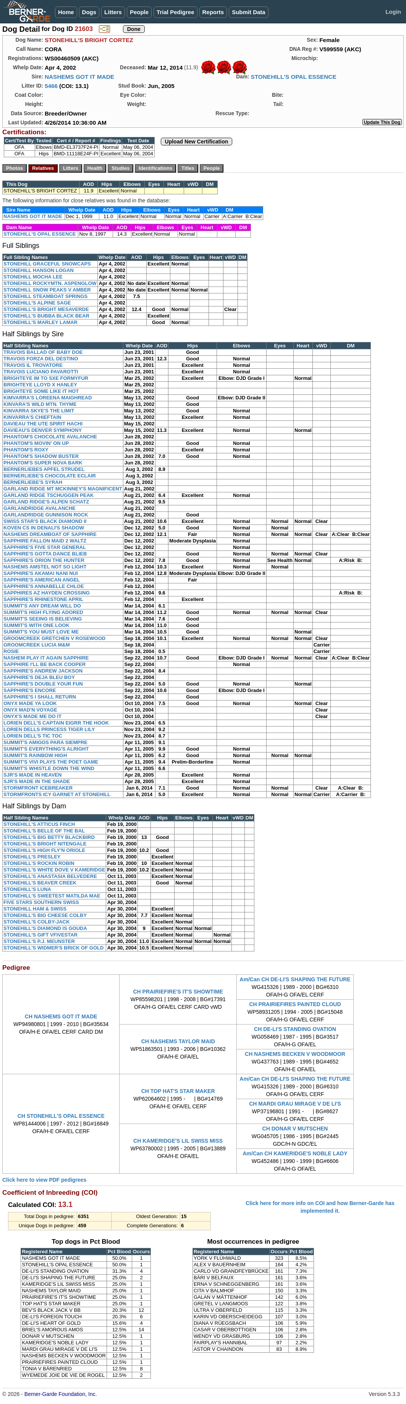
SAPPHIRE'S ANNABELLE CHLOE (43, 586)
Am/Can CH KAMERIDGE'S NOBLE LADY (295, 1153)
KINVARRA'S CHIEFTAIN (32, 417)
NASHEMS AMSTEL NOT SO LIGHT (44, 567)
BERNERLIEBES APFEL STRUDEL (43, 469)
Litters (113, 12)
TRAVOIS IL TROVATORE (33, 365)
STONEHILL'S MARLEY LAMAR (40, 322)
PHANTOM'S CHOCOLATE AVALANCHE (50, 437)
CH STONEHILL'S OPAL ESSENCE (61, 1116)
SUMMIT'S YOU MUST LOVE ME (41, 632)
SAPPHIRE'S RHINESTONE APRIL (43, 599)
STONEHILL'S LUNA (27, 889)
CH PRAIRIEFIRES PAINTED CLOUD (295, 1004)
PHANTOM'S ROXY (26, 450)
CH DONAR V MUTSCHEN (295, 1128)
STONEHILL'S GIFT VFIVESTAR (40, 935)
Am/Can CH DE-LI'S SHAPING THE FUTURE (294, 979)
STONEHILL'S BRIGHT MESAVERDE (46, 309)
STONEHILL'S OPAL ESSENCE (293, 76)
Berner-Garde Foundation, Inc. (60, 1394)
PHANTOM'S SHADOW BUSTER (41, 456)
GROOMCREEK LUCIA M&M (36, 645)
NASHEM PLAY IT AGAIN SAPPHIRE (46, 658)
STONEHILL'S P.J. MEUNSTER (39, 941)
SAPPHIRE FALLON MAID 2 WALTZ (44, 541)
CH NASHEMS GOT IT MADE (61, 1016)
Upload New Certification (196, 141)
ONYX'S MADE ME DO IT (32, 716)
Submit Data (248, 12)
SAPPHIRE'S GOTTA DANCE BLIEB (45, 554)
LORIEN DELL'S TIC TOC (32, 736)
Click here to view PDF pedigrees (44, 1180)
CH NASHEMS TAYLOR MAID (178, 1041)
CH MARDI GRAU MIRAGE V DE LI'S (295, 1104)
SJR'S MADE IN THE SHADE (36, 781)
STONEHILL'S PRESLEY (32, 857)
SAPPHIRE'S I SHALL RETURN (39, 697)
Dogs (89, 12)
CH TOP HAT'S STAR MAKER (178, 1091)
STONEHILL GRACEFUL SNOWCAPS (47, 264)
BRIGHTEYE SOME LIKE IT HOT (41, 391)
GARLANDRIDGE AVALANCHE (39, 508)
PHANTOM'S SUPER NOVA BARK (42, 463)
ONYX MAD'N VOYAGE (30, 710)
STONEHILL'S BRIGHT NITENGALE (44, 844)
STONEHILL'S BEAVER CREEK (39, 883)
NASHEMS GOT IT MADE (79, 76)
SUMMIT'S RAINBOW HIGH (35, 755)
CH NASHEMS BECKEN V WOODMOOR (295, 1054)
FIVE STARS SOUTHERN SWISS (41, 902)
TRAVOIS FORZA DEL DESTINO (40, 359)
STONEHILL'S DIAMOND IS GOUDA (45, 928)
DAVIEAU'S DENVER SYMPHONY (42, 430)
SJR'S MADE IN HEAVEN (32, 775)
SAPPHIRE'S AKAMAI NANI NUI (40, 573)
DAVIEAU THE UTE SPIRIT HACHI (42, 424)
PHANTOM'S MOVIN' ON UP (36, 443)
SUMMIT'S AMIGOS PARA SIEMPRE (45, 742)
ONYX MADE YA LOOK (30, 703)
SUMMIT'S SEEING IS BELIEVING (42, 619)
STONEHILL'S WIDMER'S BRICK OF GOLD (53, 948)
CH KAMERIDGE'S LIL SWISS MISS (178, 1141)
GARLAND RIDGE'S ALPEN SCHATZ (46, 502)
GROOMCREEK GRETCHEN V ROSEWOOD (54, 638)
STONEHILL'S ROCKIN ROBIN (38, 863)
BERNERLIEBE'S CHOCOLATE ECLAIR (49, 476)
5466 (51, 86)
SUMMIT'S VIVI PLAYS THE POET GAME (50, 762)
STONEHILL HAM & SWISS (34, 909)
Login (393, 11)
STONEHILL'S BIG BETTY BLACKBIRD (49, 837)
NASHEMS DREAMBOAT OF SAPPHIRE (50, 534)
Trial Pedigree (175, 12)
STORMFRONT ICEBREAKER (38, 788)
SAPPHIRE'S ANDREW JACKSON (42, 671)
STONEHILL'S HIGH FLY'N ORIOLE (44, 850)
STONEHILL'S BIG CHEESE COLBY (45, 915)
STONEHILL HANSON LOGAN (38, 270)
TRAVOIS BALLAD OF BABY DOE (43, 352)
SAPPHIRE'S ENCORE (29, 690)
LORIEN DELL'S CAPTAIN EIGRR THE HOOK (56, 723)
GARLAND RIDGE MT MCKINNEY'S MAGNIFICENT (62, 489)
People (139, 12)
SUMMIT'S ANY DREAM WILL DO (42, 606)
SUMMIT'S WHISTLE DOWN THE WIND (48, 768)
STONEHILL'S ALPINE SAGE (37, 303)
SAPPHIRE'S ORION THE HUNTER (43, 560)
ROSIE (11, 651)
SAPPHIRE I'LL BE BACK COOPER (44, 664)
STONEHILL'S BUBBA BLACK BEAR (46, 316)
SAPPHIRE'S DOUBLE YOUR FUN (43, 684)
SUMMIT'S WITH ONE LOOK (36, 625)
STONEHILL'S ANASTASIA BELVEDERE (50, 876)
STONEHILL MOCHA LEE (32, 277)
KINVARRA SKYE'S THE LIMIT (38, 411)
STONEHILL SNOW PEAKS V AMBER (47, 290)
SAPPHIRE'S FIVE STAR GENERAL (44, 547)
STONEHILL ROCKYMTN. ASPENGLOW (50, 283)
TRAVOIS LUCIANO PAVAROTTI (40, 372)
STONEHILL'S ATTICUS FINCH (39, 824)
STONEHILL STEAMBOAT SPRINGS (45, 296)
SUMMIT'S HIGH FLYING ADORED (43, 612)
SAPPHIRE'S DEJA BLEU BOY (39, 677)
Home (66, 12)
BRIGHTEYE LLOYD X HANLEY (40, 385)
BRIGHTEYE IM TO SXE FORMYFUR (45, 378)
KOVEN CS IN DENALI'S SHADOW (43, 528)
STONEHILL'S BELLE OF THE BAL (44, 831)
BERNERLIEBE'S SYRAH (32, 482)
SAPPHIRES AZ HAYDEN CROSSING (46, 593)
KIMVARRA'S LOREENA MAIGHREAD (47, 398)
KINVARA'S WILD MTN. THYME (39, 404)
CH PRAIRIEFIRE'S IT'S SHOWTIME (178, 992)
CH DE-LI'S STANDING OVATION (295, 1029)
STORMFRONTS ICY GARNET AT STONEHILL (56, 794)
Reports (213, 12)
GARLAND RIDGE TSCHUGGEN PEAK (48, 495)
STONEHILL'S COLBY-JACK (36, 922)
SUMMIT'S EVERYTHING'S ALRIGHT (46, 749)
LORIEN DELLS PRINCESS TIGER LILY (49, 729)
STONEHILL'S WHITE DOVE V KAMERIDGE (54, 870)
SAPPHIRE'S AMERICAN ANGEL (41, 580)
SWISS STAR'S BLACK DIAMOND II (44, 521)
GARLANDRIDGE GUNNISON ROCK (45, 515)
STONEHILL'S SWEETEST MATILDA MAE (51, 896)
